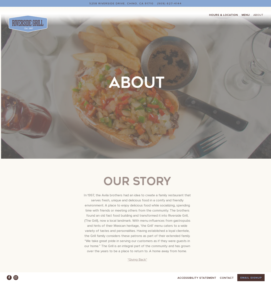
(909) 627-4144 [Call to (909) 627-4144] (169, 3)
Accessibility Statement (196, 278)
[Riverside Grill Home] (28, 23)
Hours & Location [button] (223, 15)
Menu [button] (246, 15)
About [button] (258, 15)
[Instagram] (15, 277)
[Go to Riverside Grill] (121, 3)
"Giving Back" (138, 251)
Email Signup (251, 277)
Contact (227, 278)
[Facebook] (9, 277)
